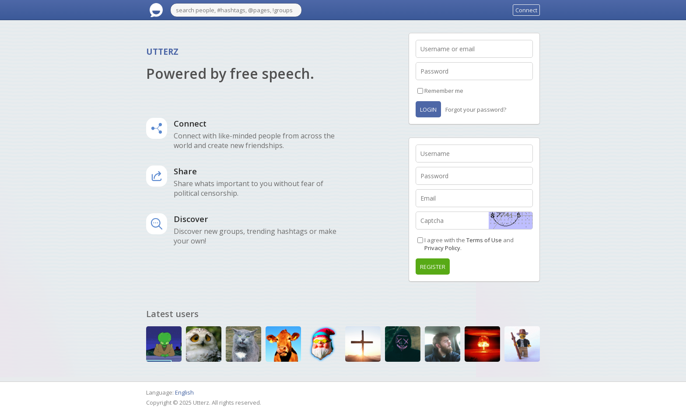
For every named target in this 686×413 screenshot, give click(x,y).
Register (432, 267)
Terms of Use (484, 240)
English (184, 392)
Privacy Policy (442, 248)
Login (428, 109)
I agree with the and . (469, 244)
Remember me (443, 91)
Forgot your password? (475, 109)
